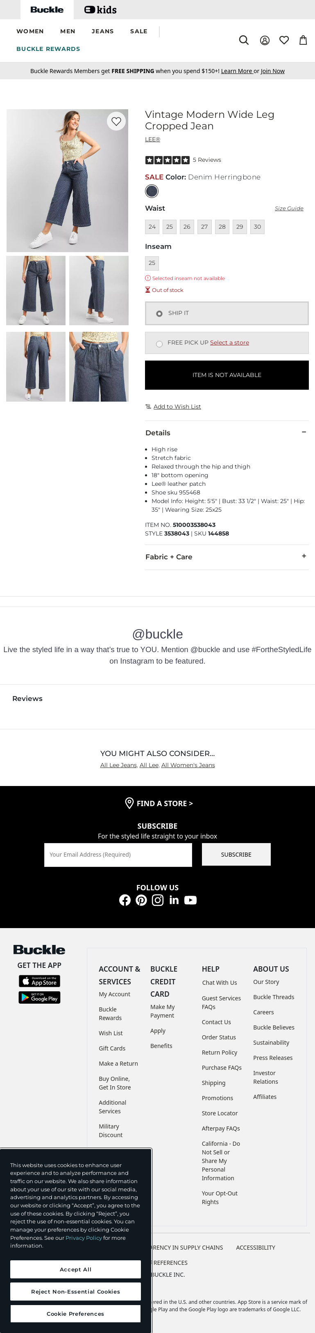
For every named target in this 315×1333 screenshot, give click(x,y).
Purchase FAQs (222, 1067)
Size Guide (289, 208)
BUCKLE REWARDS (48, 49)
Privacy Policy (84, 1237)
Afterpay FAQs (221, 1128)
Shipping (214, 1083)
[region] (75, 1241)
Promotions (217, 1098)
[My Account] (264, 40)
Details (226, 432)
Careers (263, 1012)
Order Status (219, 1037)
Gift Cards (112, 1048)
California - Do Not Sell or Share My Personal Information (221, 1161)
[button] (30, 32)
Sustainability (271, 1042)
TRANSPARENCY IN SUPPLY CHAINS (175, 1247)
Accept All (76, 1269)
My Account (114, 994)
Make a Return (118, 1063)
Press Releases (272, 1058)
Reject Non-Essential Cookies (75, 1291)
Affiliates (264, 1097)
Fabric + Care (226, 556)
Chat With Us (219, 982)
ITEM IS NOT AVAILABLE (227, 375)
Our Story (266, 982)
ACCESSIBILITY (255, 1247)
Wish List (110, 1033)
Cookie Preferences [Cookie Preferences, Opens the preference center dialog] (75, 1313)
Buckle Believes (274, 1027)
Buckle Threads (273, 997)
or (241, 71)
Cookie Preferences (157, 1262)
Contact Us (216, 1022)
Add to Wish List (173, 406)
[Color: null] (151, 191)
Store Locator (220, 1113)
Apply (157, 1030)
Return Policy (219, 1052)
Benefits (161, 1046)
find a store (165, 803)
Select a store (229, 342)
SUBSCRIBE (236, 854)
